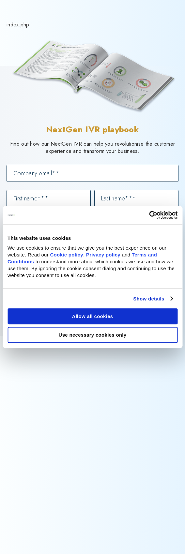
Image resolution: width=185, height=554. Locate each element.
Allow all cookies (92, 316)
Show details (148, 298)
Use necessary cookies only (93, 335)
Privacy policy (103, 254)
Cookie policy (66, 254)
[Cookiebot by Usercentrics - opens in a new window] (148, 215)
